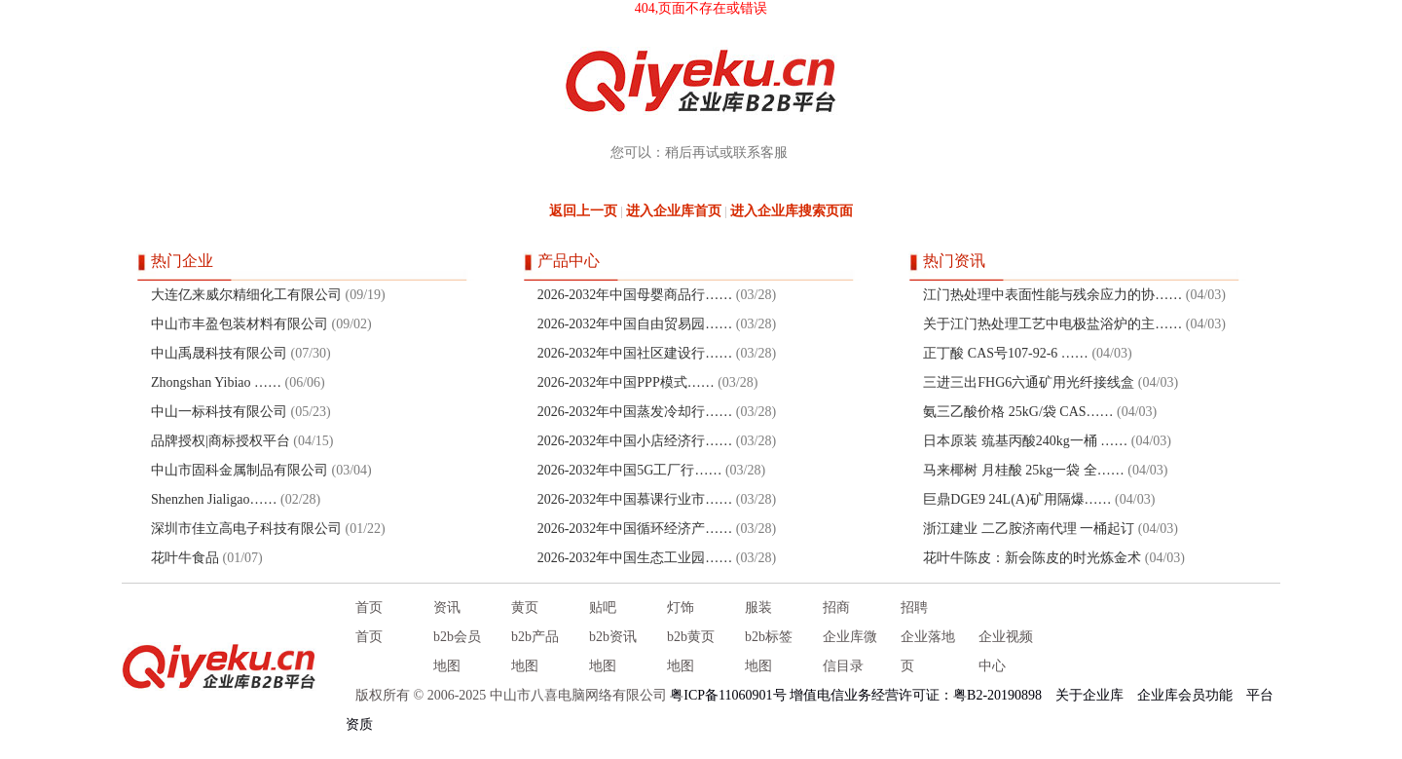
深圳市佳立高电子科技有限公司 (246, 528)
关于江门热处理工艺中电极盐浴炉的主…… (1052, 324)
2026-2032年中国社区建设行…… (635, 353)
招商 (836, 607)
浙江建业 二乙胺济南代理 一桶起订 (1028, 528)
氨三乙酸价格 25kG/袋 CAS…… (1018, 411)
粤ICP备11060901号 (728, 695)
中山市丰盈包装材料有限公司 (239, 324)
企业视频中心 (1005, 651)
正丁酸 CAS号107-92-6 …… (1005, 353)
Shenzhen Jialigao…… (214, 499)
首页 (369, 607)
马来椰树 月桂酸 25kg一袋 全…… (1024, 470)
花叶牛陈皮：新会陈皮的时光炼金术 (1032, 557)
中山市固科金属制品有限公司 (239, 470)
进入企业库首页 (673, 211)
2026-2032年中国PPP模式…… (626, 382)
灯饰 (680, 607)
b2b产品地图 (535, 651)
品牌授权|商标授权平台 (220, 441)
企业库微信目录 (850, 651)
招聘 (914, 607)
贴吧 (602, 607)
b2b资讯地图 (613, 651)
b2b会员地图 (457, 651)
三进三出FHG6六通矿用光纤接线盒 (1028, 382)
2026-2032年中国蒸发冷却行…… (635, 411)
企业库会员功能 (1185, 695)
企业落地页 (928, 651)
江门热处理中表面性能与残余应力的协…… (1052, 294)
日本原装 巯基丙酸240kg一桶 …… (1025, 441)
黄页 (524, 607)
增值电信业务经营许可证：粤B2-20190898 (916, 695)
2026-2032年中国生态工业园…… (635, 557)
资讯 (447, 607)
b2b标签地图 (769, 651)
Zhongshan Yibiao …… (216, 382)
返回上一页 (583, 211)
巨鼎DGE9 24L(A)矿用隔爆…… (1017, 499)
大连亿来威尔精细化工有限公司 (246, 294)
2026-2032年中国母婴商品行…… (635, 294)
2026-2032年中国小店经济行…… (635, 441)
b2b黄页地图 (691, 651)
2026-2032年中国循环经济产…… (635, 528)
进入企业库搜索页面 (791, 211)
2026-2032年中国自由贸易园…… (635, 324)
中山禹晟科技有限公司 (219, 353)
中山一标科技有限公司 (219, 411)
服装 (758, 607)
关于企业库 (1089, 695)
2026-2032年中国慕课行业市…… (635, 499)
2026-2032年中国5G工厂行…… (629, 470)
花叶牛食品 (185, 557)
